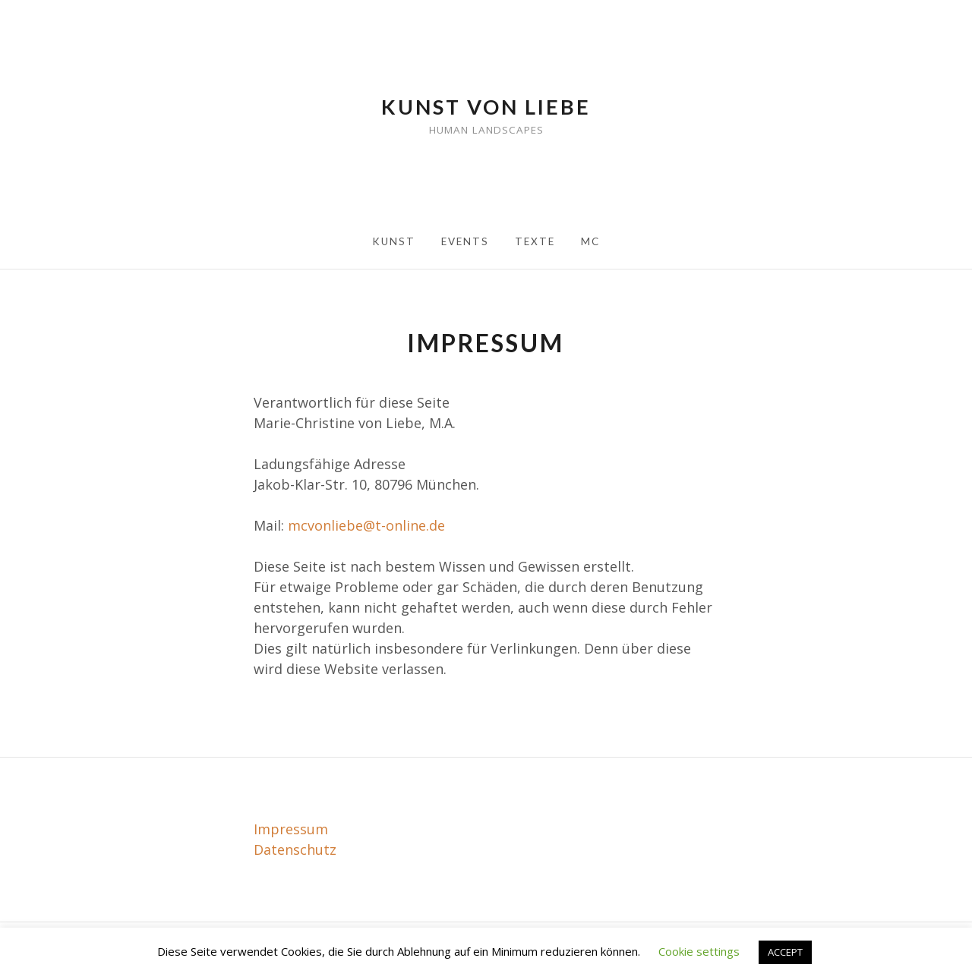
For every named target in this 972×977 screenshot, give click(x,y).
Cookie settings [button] (699, 951)
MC (590, 241)
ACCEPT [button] (785, 952)
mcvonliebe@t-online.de (366, 525)
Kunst (393, 241)
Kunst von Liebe (486, 106)
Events (465, 241)
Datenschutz (295, 849)
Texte (535, 241)
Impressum (291, 829)
